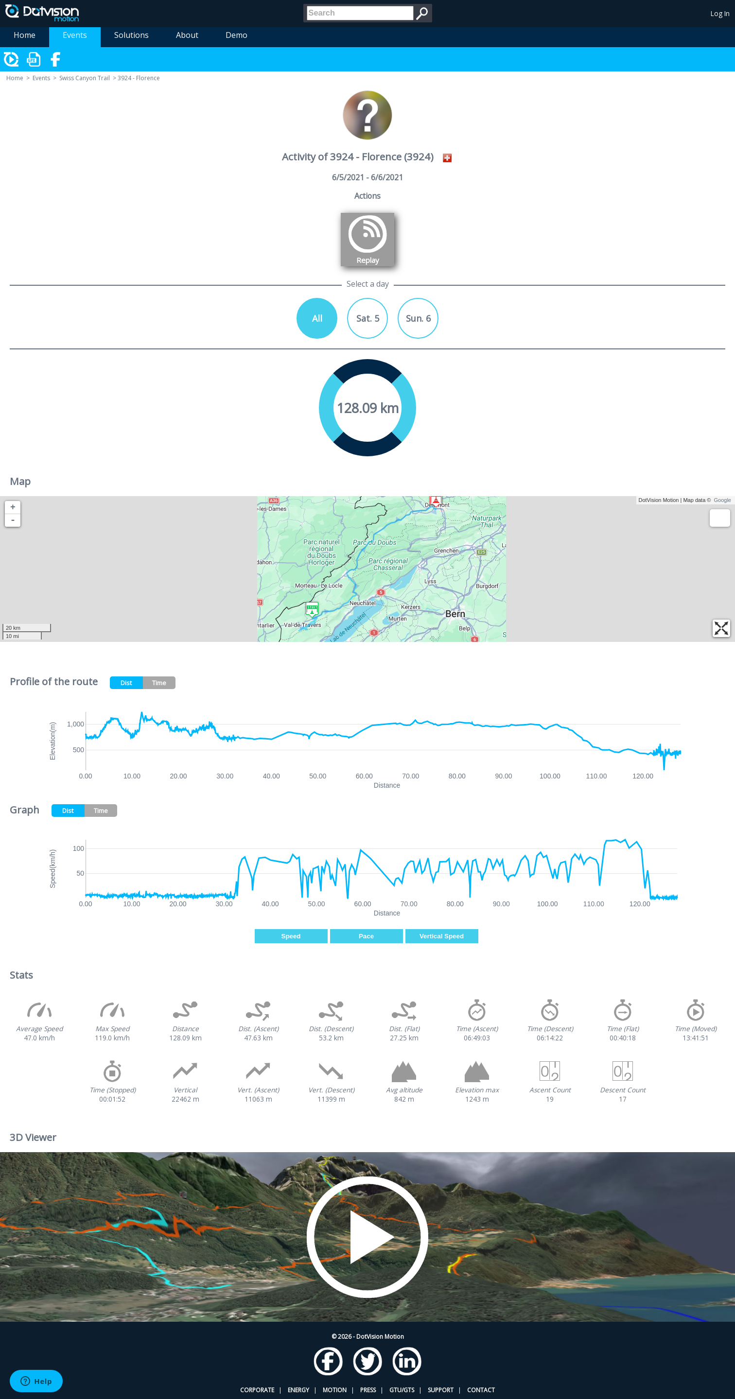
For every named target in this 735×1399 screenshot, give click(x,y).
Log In (720, 13)
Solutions (131, 35)
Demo (236, 35)
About (187, 35)
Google (722, 500)
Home (24, 35)
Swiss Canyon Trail (84, 78)
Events (75, 35)
